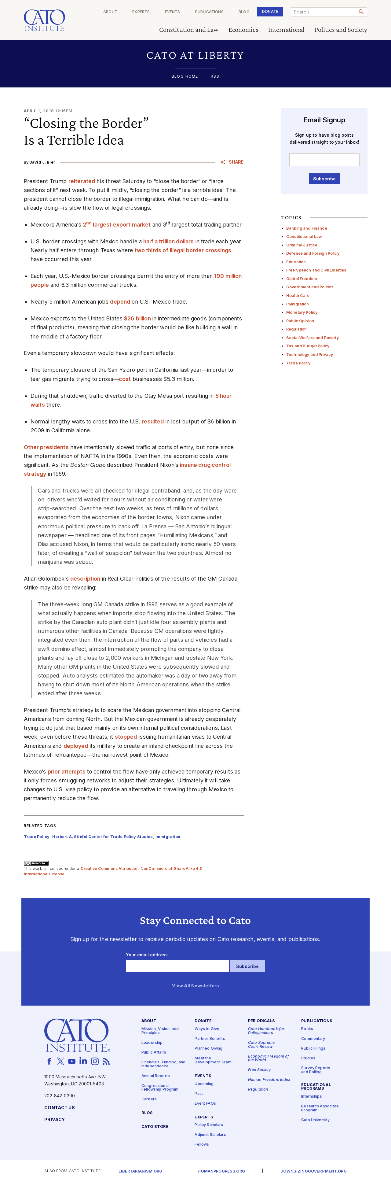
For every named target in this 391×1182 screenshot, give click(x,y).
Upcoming (204, 1084)
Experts (141, 12)
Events (172, 12)
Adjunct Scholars (210, 1135)
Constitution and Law (189, 29)
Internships (311, 1097)
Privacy (54, 1119)
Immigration (297, 304)
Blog (244, 12)
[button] (195, 55)
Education (296, 262)
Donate (270, 11)
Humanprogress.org (221, 1171)
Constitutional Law (304, 236)
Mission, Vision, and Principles (160, 1031)
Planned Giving (208, 1049)
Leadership (152, 1042)
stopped (126, 736)
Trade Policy (298, 363)
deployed (76, 746)
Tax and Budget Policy (307, 346)
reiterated (81, 181)
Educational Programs (316, 1087)
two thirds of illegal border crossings (183, 250)
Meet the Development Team (213, 1060)
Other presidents (46, 447)
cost (125, 379)
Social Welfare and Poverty (312, 337)
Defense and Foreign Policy (312, 253)
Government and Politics (309, 287)
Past (199, 1093)
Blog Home (185, 77)
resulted (153, 421)
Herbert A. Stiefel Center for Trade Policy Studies (102, 836)
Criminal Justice (301, 245)
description (85, 578)
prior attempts (67, 771)
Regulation (296, 329)
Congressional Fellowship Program (160, 1088)
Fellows (202, 1145)
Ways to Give (207, 1029)
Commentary (313, 1039)
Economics (243, 29)
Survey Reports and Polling (315, 1070)
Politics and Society (341, 29)
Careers (149, 1099)
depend (120, 301)
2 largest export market (117, 224)
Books (307, 1029)
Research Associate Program (320, 1108)
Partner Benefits (210, 1039)
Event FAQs (205, 1103)
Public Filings (313, 1049)
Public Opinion (300, 321)
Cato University (315, 1120)
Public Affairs (153, 1052)
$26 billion (137, 318)
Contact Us (59, 1107)
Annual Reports (155, 1076)
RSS (215, 77)
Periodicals (261, 1021)
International (286, 29)
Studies (308, 1058)
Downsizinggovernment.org (313, 1171)
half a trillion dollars (168, 241)
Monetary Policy (301, 312)
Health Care (298, 295)
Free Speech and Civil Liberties (316, 270)
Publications (209, 12)
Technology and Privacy (309, 354)
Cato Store (154, 1126)
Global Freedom (301, 278)
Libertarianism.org (140, 1171)
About (110, 12)
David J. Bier (42, 162)
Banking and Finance (306, 228)
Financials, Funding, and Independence (163, 1064)
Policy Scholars (209, 1125)
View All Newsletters (195, 985)
